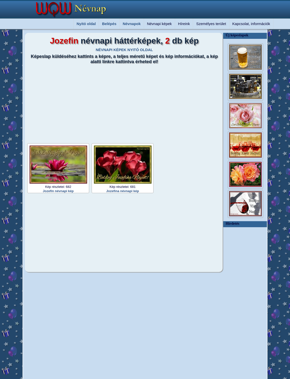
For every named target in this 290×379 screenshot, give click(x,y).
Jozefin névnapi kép (58, 191)
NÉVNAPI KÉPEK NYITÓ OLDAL (124, 50)
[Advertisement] (121, 102)
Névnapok (132, 24)
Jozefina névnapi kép (122, 191)
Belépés (109, 24)
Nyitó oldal (86, 24)
